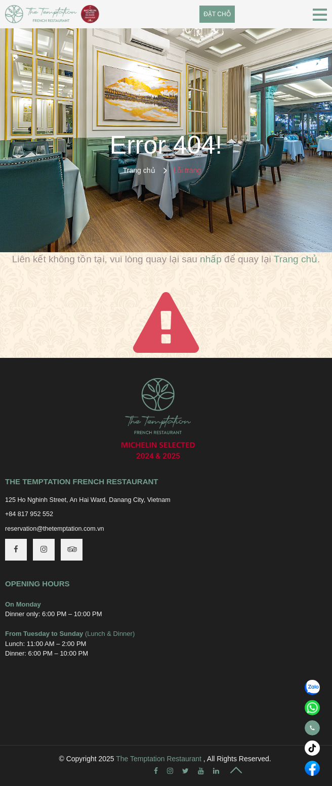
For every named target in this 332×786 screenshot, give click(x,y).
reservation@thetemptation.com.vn (54, 528)
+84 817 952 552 (29, 514)
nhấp (211, 259)
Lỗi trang (187, 170)
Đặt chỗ (216, 14)
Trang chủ (139, 170)
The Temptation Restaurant (158, 759)
